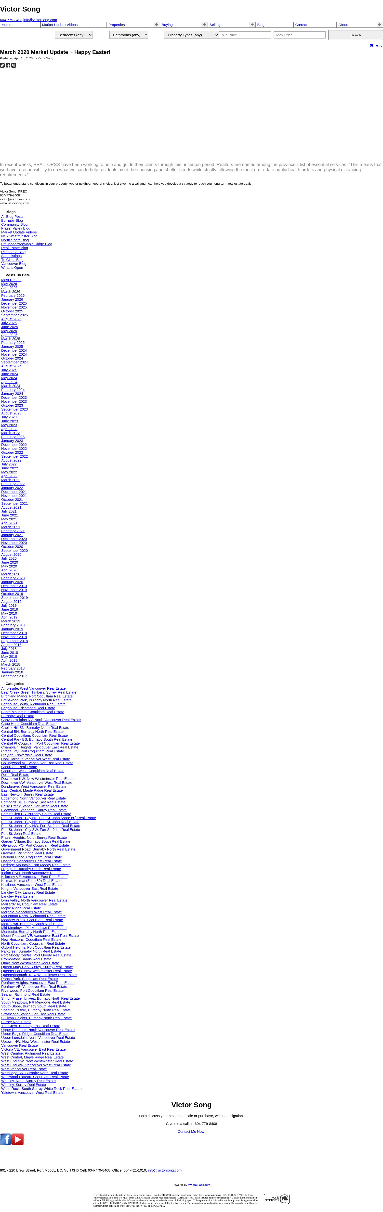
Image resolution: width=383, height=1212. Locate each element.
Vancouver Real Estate (19, 1045)
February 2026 (13, 295)
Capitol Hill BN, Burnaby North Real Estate (35, 728)
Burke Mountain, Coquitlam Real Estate (32, 712)
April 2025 (9, 335)
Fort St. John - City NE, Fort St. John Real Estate (40, 822)
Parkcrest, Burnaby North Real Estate (31, 951)
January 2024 (12, 394)
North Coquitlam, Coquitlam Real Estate (33, 943)
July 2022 (9, 464)
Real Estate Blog (14, 248)
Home (6, 25)
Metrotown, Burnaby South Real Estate (32, 924)
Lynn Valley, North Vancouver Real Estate (34, 900)
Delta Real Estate (15, 775)
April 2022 (9, 476)
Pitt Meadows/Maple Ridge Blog (26, 244)
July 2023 (9, 417)
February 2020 (13, 578)
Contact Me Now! (191, 1132)
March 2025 (10, 339)
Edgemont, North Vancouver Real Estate (33, 798)
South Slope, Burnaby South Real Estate (33, 1006)
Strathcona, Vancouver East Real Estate (33, 1014)
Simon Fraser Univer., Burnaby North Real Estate (40, 998)
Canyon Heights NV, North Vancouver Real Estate (41, 720)
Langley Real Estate (17, 896)
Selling (215, 25)
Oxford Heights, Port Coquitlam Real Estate (36, 947)
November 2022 (14, 449)
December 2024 (14, 350)
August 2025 (11, 319)
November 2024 (14, 354)
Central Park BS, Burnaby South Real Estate (36, 739)
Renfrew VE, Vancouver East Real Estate (34, 987)
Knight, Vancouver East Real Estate (29, 888)
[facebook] (6, 1144)
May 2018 (9, 656)
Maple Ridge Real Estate (21, 908)
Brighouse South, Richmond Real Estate (33, 704)
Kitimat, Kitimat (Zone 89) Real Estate (31, 881)
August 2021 (11, 507)
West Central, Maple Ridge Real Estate (32, 1057)
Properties (116, 25)
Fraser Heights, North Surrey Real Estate (34, 837)
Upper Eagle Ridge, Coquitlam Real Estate (35, 1034)
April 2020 (9, 570)
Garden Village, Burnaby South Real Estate (35, 841)
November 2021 (14, 496)
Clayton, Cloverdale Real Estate (26, 755)
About (343, 25)
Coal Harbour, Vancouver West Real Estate (35, 759)
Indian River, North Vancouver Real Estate (34, 873)
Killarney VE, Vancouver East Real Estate (34, 877)
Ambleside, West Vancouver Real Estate (33, 688)
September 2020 (14, 551)
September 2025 (14, 315)
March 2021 (10, 527)
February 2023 (13, 437)
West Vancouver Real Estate (24, 1069)
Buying (167, 25)
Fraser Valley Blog (15, 228)
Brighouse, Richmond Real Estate (28, 708)
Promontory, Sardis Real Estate (26, 959)
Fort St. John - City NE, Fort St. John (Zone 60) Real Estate (48, 818)
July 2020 (9, 558)
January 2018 (12, 672)
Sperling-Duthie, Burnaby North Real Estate (36, 1010)
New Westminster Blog (19, 236)
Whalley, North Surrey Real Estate (28, 1081)
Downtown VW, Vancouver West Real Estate (36, 783)
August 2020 (11, 554)
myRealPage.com (199, 1184)
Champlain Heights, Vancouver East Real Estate (39, 747)
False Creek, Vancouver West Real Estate (34, 806)
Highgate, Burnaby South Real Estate (31, 869)
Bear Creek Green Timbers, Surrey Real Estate (38, 692)
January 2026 (12, 299)
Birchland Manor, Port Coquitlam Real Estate (37, 696)
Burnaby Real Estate (17, 716)
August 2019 (11, 602)
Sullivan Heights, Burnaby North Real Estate (36, 1018)
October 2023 (12, 405)
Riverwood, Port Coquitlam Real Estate (32, 991)
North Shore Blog (15, 240)
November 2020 (14, 543)
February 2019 (13, 625)
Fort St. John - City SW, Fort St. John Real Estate (40, 830)
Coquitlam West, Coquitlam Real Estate (32, 771)
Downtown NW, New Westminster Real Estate (38, 779)
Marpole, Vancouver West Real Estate (31, 912)
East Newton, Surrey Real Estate (27, 794)
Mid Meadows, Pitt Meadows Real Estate (33, 928)
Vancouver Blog (13, 264)
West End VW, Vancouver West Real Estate (36, 1065)
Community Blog (14, 224)
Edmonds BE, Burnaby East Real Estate (33, 802)
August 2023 (11, 413)
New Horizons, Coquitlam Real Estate (31, 939)
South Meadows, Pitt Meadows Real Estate (35, 1002)
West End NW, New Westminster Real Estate (37, 1061)
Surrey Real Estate (16, 1022)
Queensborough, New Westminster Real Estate (39, 975)
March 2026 (10, 292)
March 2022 (10, 480)
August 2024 (11, 366)
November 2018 (14, 637)
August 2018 (11, 645)
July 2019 (9, 605)
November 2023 (14, 401)
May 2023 (9, 425)
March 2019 (10, 621)
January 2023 (12, 441)
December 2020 (14, 539)
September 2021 (14, 503)
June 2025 (9, 327)
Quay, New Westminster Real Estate (30, 963)
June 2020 (9, 562)
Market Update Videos (60, 25)
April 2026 (9, 288)
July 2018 (9, 649)
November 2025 (14, 307)
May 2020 (9, 566)
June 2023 (9, 421)
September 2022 (14, 456)
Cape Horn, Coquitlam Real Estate (28, 724)
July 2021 (9, 511)
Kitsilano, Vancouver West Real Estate (32, 885)
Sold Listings (11, 256)
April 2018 (9, 660)
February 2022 (13, 484)
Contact (301, 25)
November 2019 (14, 590)
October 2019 (12, 594)
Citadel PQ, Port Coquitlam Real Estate (32, 751)
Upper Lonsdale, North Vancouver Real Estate (38, 1038)
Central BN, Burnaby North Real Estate (32, 732)
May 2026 (9, 284)
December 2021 (14, 492)
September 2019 (14, 598)
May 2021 (9, 519)
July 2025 (9, 323)
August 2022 (11, 460)
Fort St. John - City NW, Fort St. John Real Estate (40, 826)
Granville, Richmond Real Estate (27, 853)
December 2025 (14, 303)
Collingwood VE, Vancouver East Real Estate (37, 763)
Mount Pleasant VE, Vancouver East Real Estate (40, 936)
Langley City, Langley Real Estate (28, 892)
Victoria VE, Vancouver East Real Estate (33, 1049)
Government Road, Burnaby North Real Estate (38, 849)
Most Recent (11, 280)
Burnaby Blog (12, 220)
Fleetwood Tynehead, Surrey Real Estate (34, 810)
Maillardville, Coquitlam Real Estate (29, 904)
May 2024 (9, 378)
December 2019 (14, 586)
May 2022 (9, 472)
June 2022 (9, 468)
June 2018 (9, 653)
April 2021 (9, 523)
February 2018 (13, 668)
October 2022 (12, 452)
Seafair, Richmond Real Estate (25, 994)
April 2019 (9, 617)
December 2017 (14, 676)
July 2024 (9, 370)
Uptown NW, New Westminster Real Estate (35, 1042)
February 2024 (13, 390)
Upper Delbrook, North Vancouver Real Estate (38, 1030)
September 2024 (14, 362)
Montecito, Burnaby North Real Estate (31, 932)
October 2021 (12, 500)
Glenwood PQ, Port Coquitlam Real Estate (35, 845)
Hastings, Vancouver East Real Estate (31, 861)
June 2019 (9, 609)
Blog (260, 25)
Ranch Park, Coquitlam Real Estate (29, 979)
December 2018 (14, 633)
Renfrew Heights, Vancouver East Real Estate (38, 983)
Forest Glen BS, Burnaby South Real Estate (36, 814)
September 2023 (14, 409)
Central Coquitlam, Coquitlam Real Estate (34, 735)
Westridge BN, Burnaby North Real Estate (34, 1073)
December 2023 (14, 398)
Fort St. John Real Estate (21, 834)
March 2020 (10, 574)
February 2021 (13, 531)
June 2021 (9, 515)
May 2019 (9, 613)
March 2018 (10, 664)
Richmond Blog (13, 252)
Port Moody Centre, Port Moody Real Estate (36, 955)
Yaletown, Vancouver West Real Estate (32, 1093)
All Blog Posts (12, 217)
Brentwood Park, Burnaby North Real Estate (36, 700)
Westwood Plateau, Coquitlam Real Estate (35, 1077)
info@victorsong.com (165, 1170)
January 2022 (12, 488)
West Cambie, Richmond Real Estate (31, 1053)
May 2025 (9, 331)
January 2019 (12, 629)
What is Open (12, 268)
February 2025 (13, 343)
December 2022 (14, 445)
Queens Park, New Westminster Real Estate (36, 971)
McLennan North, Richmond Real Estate (33, 916)
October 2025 (12, 311)
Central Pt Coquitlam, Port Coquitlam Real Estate (40, 743)
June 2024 (9, 374)
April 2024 (9, 382)
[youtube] (18, 1144)
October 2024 (12, 358)
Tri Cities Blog (12, 260)
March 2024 (10, 386)
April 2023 (9, 429)
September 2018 (14, 641)
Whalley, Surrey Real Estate (23, 1085)
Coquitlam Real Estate (19, 767)
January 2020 (12, 582)
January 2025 (12, 346)
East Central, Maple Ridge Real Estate (32, 790)
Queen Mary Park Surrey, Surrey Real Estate (37, 967)
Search (355, 35)
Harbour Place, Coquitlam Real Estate (31, 857)
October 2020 (12, 547)
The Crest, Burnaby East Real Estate (30, 1026)
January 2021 (12, 535)
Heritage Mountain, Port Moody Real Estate (36, 865)
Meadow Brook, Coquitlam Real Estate (32, 920)
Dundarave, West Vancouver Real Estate (33, 786)
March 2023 (10, 433)
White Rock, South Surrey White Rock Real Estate (41, 1089)
